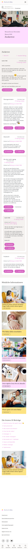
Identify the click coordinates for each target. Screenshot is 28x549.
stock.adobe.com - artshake (23, 25)
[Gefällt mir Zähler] (21, 89)
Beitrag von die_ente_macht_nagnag (10, 222)
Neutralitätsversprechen (8, 518)
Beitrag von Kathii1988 (16, 104)
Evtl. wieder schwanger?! (10, 436)
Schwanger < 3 (7, 434)
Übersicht (6, 55)
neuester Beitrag (22, 55)
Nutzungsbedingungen (7, 525)
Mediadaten (5, 521)
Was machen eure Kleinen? (10, 428)
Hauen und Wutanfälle (9, 442)
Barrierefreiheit (6, 535)
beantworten (8, 90)
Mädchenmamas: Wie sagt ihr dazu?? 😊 (14, 423)
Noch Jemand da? (8, 426)
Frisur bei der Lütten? (9, 431)
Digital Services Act (6, 531)
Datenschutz (5, 528)
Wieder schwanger (8, 444)
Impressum (4, 515)
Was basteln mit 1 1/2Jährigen (11, 439)
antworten (9, 128)
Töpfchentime (7, 447)
